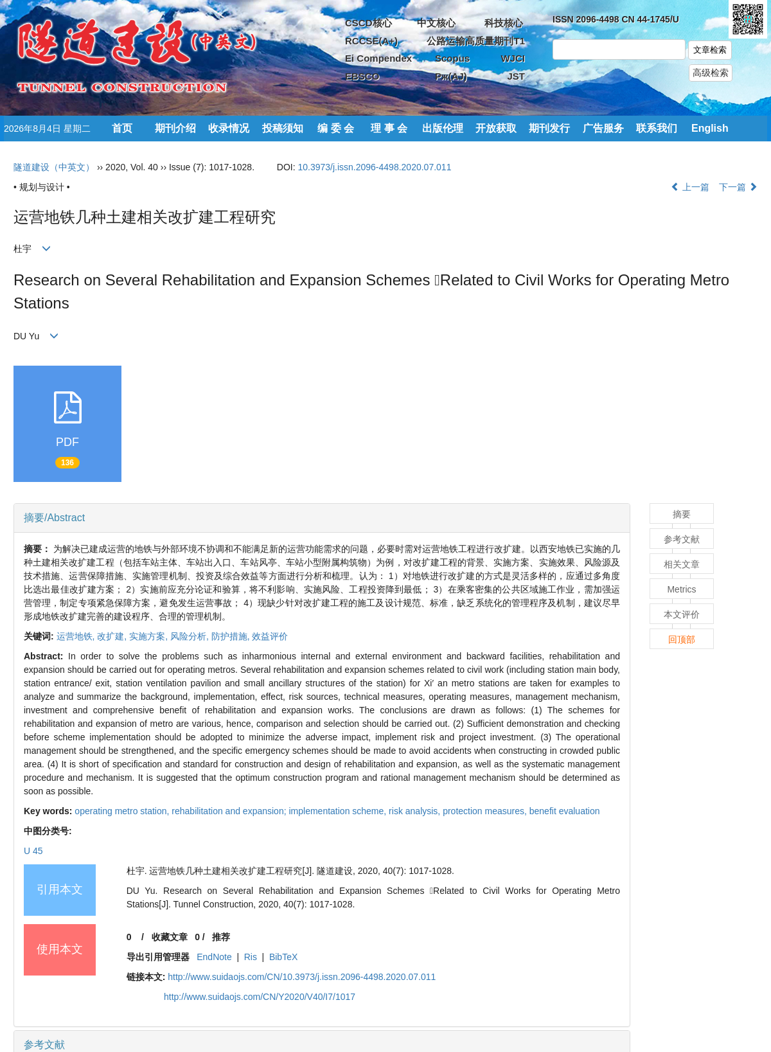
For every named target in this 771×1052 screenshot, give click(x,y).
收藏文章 (170, 937)
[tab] (322, 518)
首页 (122, 128)
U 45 (33, 851)
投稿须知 (282, 128)
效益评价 (270, 636)
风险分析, (190, 636)
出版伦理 (442, 128)
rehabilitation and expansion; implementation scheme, (280, 811)
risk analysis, (416, 811)
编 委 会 (335, 128)
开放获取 (496, 128)
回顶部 (681, 639)
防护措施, (232, 636)
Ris (250, 957)
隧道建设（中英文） (53, 167)
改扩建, (113, 636)
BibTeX (283, 957)
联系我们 (656, 128)
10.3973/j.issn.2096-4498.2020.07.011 (374, 167)
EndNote (214, 957)
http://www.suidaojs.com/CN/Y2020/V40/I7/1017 (259, 997)
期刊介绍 (175, 128)
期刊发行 (549, 128)
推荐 (221, 937)
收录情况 (228, 128)
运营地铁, (77, 636)
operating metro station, (123, 811)
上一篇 (690, 187)
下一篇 (738, 187)
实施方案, (149, 636)
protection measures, (486, 811)
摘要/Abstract (54, 517)
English (710, 128)
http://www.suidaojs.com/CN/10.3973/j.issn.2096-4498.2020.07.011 (302, 977)
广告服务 (603, 128)
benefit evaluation (564, 811)
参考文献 (44, 1044)
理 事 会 (389, 128)
